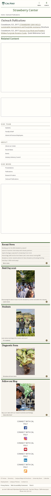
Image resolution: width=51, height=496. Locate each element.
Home (3, 15)
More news (6, 263)
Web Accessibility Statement (19, 485)
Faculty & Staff (9, 131)
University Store (37, 478)
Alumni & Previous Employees (14, 135)
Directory (10, 478)
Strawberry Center (25, 10)
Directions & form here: (10, 376)
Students (7, 128)
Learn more (6, 302)
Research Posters (10, 175)
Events (7, 153)
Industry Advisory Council (12, 157)
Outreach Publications (11, 179)
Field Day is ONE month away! (10, 260)
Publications (9, 171)
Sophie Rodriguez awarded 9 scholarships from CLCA (17, 253)
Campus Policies (15, 482)
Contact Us (24, 482)
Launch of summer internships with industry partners (17, 250)
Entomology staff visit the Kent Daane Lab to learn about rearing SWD (21, 255)
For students (6, 340)
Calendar (46, 478)
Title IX (31, 485)
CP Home (3, 478)
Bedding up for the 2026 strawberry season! (14, 248)
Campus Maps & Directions (23, 478)
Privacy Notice (5, 485)
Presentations (9, 168)
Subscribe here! (7, 415)
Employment (4, 482)
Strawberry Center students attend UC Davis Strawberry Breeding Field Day (23, 258)
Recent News (9, 150)
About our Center (10, 146)
